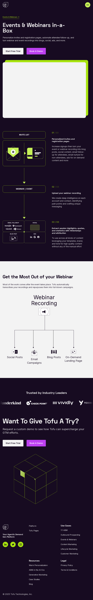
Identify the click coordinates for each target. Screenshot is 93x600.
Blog (31, 584)
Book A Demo (36, 51)
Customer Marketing (69, 554)
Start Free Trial (13, 51)
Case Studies (34, 579)
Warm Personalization (38, 565)
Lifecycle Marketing (69, 549)
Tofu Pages (34, 531)
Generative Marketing (38, 575)
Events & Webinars (69, 539)
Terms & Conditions (69, 570)
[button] (87, 4)
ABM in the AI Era (36, 570)
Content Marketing (69, 544)
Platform (32, 526)
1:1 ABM (64, 530)
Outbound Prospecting (70, 535)
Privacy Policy (67, 565)
